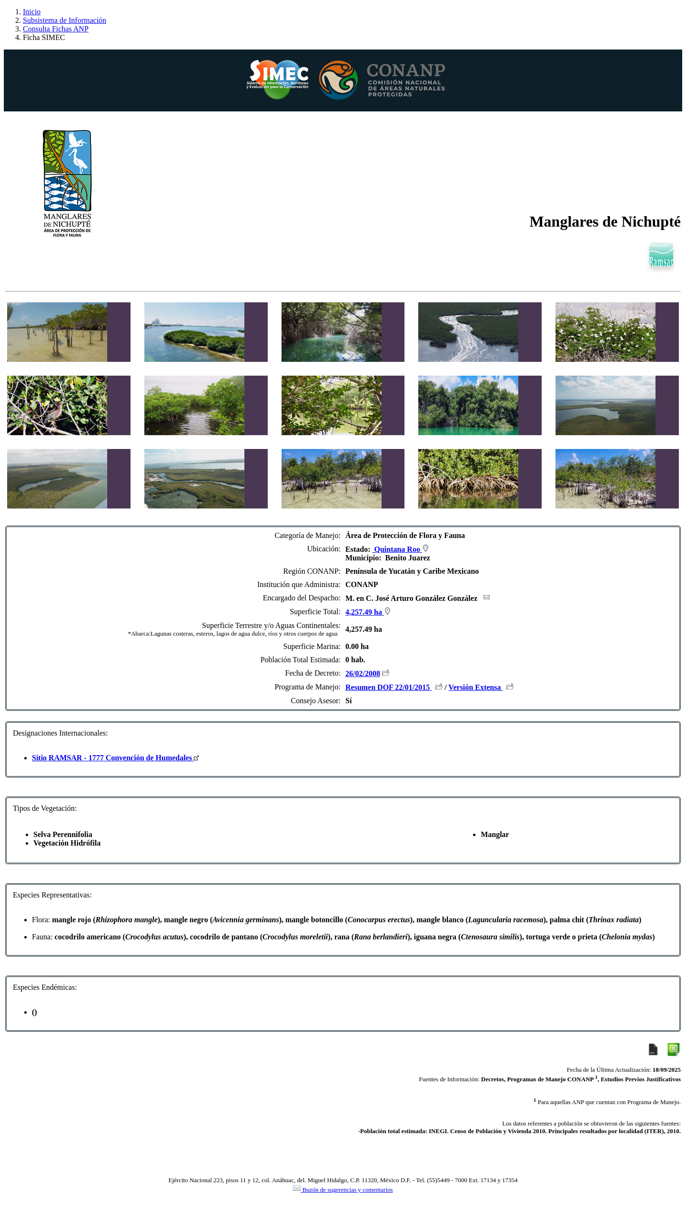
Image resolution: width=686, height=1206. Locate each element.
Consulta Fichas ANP (56, 29)
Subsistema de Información (64, 20)
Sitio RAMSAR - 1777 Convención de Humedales (115, 758)
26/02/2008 (362, 673)
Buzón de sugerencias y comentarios (343, 1189)
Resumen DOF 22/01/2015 (388, 687)
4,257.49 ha (368, 612)
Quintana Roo (400, 549)
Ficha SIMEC (44, 37)
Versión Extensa (475, 687)
